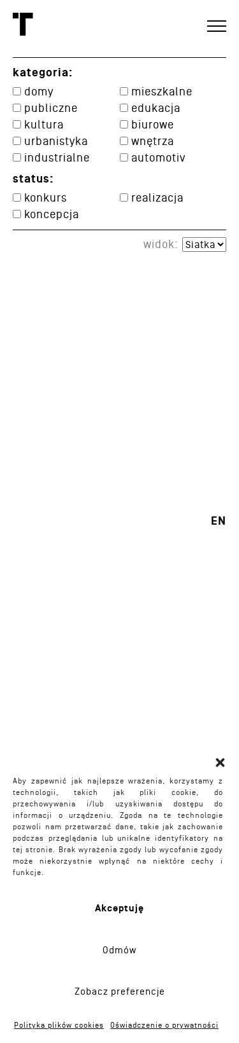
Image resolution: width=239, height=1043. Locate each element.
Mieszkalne (161, 91)
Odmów (119, 950)
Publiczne (51, 107)
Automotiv (158, 157)
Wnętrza (152, 141)
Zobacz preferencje (120, 991)
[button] (220, 762)
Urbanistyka (56, 141)
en (218, 521)
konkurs (45, 197)
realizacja (157, 197)
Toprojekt (23, 24)
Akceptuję (119, 908)
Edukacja (155, 107)
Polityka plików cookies (59, 1025)
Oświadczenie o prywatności (164, 1025)
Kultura (44, 124)
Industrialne (57, 157)
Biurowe (152, 124)
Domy (39, 91)
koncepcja (51, 214)
